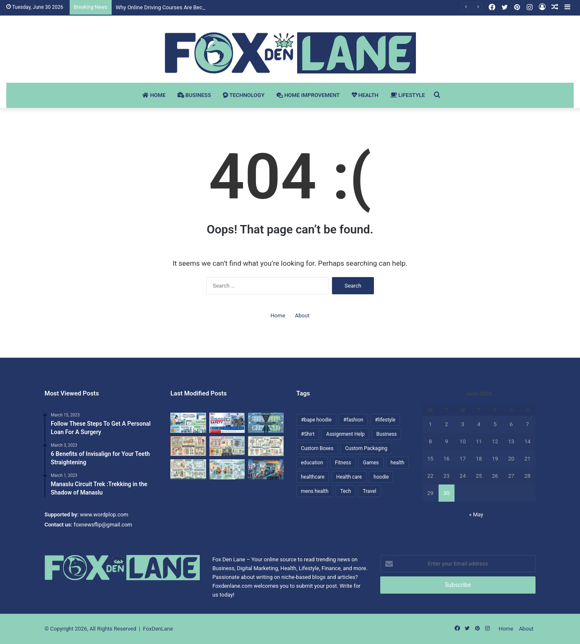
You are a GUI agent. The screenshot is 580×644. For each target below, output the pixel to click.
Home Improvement (308, 95)
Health (365, 95)
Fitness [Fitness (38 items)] (343, 463)
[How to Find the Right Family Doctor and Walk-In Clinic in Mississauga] (227, 469)
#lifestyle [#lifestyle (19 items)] (385, 420)
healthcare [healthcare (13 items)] (312, 477)
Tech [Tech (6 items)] (345, 491)
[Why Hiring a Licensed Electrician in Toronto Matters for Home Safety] (227, 446)
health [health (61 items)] (398, 463)
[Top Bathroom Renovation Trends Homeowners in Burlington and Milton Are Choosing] (188, 469)
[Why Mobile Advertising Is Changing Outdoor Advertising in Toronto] (266, 469)
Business (194, 95)
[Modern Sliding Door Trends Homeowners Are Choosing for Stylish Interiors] (188, 446)
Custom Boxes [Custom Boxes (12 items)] (317, 448)
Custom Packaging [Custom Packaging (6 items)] (366, 448)
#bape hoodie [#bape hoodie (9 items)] (316, 420)
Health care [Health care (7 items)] (349, 477)
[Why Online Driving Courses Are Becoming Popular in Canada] (188, 423)
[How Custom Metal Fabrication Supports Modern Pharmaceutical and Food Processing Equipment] (266, 423)
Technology (244, 95)
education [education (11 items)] (312, 463)
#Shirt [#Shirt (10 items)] (307, 434)
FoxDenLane (158, 629)
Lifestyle (407, 95)
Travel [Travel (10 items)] (369, 491)
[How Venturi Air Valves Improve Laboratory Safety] (227, 423)
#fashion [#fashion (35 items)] (353, 420)
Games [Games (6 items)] (371, 463)
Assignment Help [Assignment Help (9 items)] (345, 434)
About (302, 315)
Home (153, 95)
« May (476, 514)
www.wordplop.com (104, 514)
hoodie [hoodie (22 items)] (381, 477)
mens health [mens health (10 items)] (315, 491)
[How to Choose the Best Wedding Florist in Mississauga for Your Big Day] (266, 446)
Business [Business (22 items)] (386, 434)
